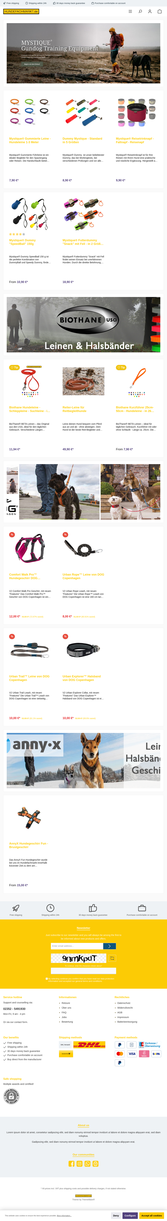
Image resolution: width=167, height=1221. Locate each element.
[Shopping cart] (160, 11)
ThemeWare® (88, 1200)
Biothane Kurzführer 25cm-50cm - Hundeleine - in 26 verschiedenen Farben (135, 410)
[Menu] (130, 11)
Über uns (66, 1007)
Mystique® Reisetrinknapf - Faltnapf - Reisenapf (135, 140)
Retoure (66, 1003)
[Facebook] (71, 1163)
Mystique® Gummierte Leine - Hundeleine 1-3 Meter (30, 140)
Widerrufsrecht (125, 1007)
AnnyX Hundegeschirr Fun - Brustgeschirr (28, 849)
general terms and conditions (88, 981)
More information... (64, 1216)
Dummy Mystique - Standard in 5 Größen (82, 140)
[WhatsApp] (87, 1163)
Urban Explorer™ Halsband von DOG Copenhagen (82, 681)
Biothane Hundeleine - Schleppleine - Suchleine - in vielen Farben (29, 410)
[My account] (150, 11)
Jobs (64, 1017)
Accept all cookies (151, 1215)
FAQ (64, 1012)
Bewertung (67, 1022)
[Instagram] (79, 1163)
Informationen (67, 997)
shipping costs (70, 1188)
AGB (119, 1012)
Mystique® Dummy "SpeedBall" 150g (22, 242)
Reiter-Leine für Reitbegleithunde (74, 410)
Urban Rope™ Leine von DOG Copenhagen (83, 578)
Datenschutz (123, 1003)
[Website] (95, 1163)
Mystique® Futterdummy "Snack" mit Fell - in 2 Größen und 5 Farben (83, 242)
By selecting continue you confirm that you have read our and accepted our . (81, 980)
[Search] (140, 11)
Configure (130, 1215)
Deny (116, 1215)
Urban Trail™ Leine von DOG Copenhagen (29, 681)
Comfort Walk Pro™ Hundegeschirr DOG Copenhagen (23, 578)
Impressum (123, 1017)
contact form (20, 1022)
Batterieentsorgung (127, 1022)
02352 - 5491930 (14, 1009)
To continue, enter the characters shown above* (83, 966)
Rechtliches (122, 997)
